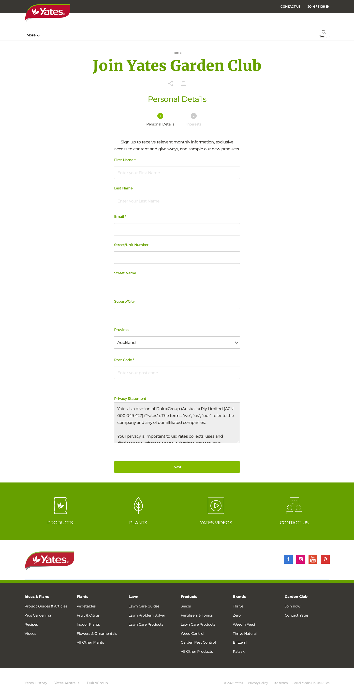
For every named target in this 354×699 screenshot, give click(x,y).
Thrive (238, 606)
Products (189, 596)
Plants (82, 596)
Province (121, 329)
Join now (292, 606)
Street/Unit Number (131, 245)
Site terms (280, 683)
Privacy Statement (177, 419)
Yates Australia (66, 683)
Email (120, 216)
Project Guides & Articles (46, 606)
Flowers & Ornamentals (97, 633)
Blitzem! (240, 642)
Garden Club (296, 596)
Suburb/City (124, 301)
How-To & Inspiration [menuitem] (47, 35)
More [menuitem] (253, 35)
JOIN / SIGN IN (318, 6)
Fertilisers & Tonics (197, 615)
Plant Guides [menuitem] (119, 35)
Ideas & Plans (37, 596)
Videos (30, 633)
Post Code (124, 360)
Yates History (36, 683)
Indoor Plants (88, 624)
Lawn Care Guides (144, 606)
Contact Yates (297, 615)
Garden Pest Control (198, 642)
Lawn (133, 596)
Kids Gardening (38, 615)
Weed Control (192, 633)
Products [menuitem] (86, 35)
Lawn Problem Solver (147, 615)
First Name (124, 160)
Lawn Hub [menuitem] (152, 35)
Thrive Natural (245, 633)
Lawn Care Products (146, 624)
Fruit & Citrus (88, 615)
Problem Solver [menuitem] (188, 35)
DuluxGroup (97, 683)
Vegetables (86, 606)
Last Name (123, 188)
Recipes (31, 624)
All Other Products (197, 651)
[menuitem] (318, 6)
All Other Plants (90, 642)
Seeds (186, 606)
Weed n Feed (244, 624)
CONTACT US (290, 6)
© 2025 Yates (233, 683)
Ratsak (238, 651)
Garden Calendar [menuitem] (226, 35)
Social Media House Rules (311, 683)
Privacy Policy (258, 683)
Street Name (125, 273)
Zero (237, 615)
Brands (239, 596)
